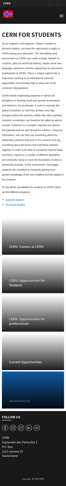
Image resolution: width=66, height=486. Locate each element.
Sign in (53, 3)
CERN (7, 3)
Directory (60, 3)
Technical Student (15, 204)
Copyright (27, 479)
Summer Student (14, 199)
